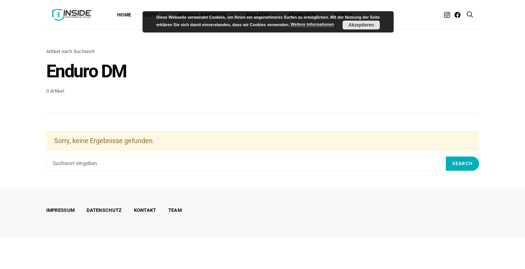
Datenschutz (104, 210)
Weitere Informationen (312, 24)
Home (124, 15)
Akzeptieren (361, 25)
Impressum (60, 210)
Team (175, 210)
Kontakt (145, 210)
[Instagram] (447, 15)
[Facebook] (457, 15)
